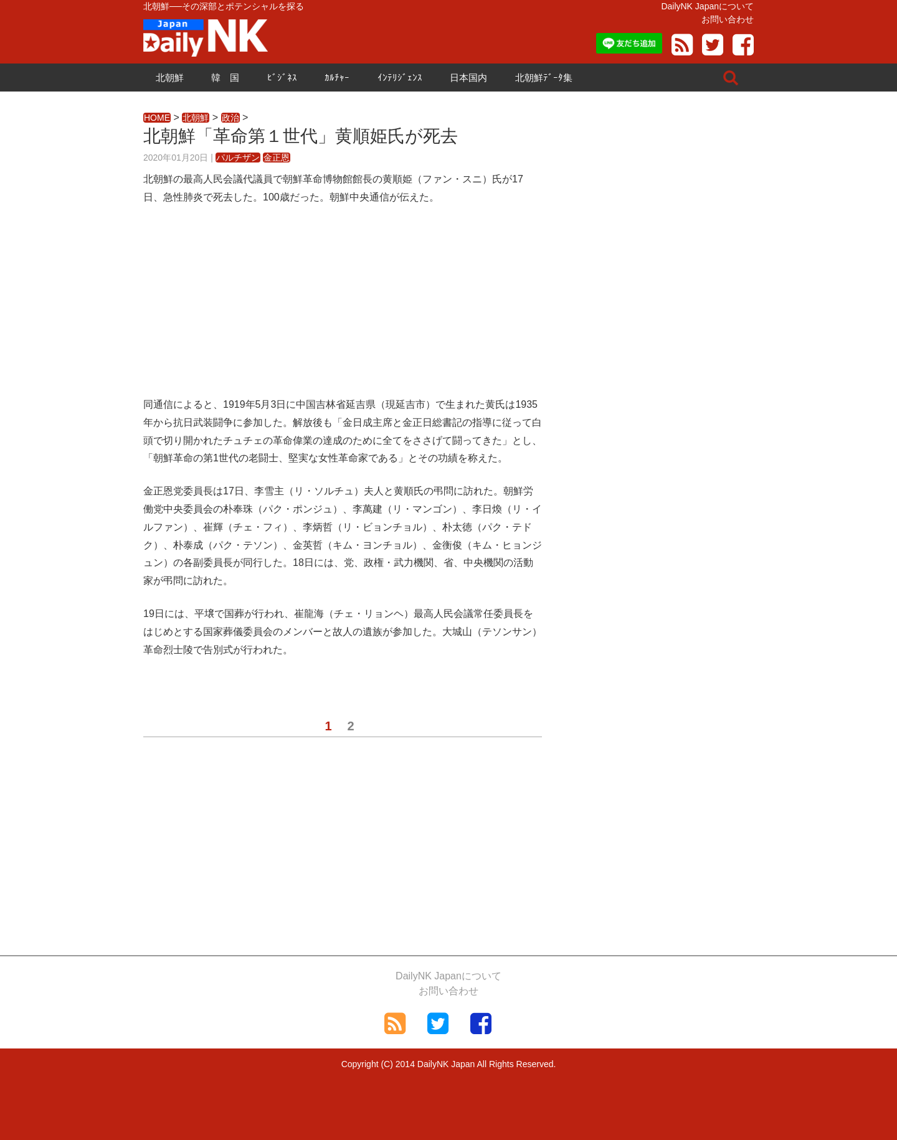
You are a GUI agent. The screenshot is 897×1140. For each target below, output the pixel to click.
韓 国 (225, 77)
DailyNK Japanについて (707, 6)
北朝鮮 (170, 77)
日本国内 (468, 77)
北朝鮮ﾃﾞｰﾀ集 (543, 77)
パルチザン (238, 158)
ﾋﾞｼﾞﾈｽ (282, 77)
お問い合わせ (727, 19)
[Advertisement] (342, 309)
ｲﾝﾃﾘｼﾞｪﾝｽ (399, 77)
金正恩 (276, 158)
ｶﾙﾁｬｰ (337, 77)
